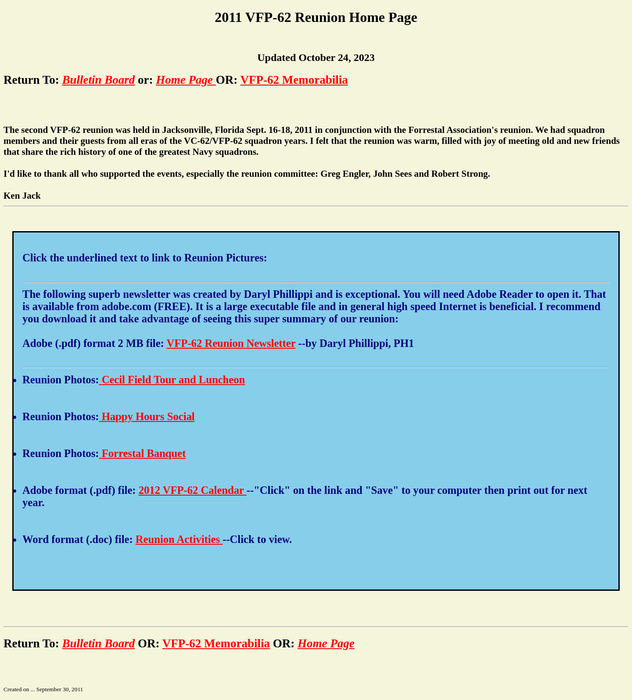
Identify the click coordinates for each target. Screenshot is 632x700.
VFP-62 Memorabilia (294, 79)
